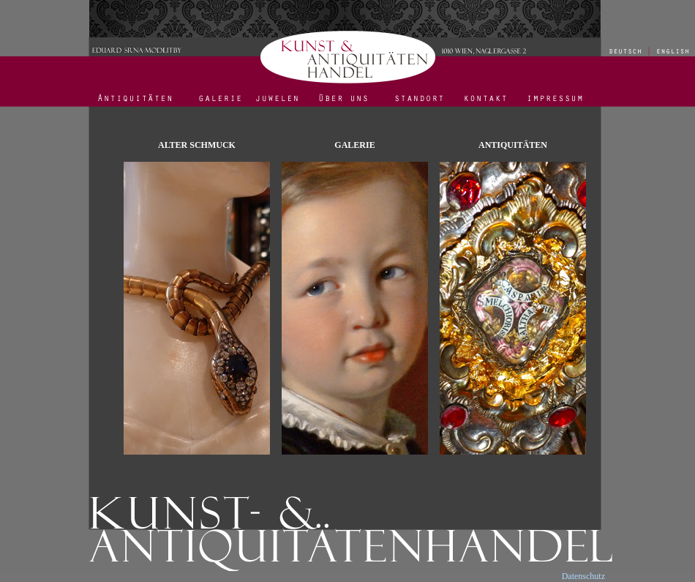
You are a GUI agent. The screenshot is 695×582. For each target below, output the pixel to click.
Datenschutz (583, 576)
